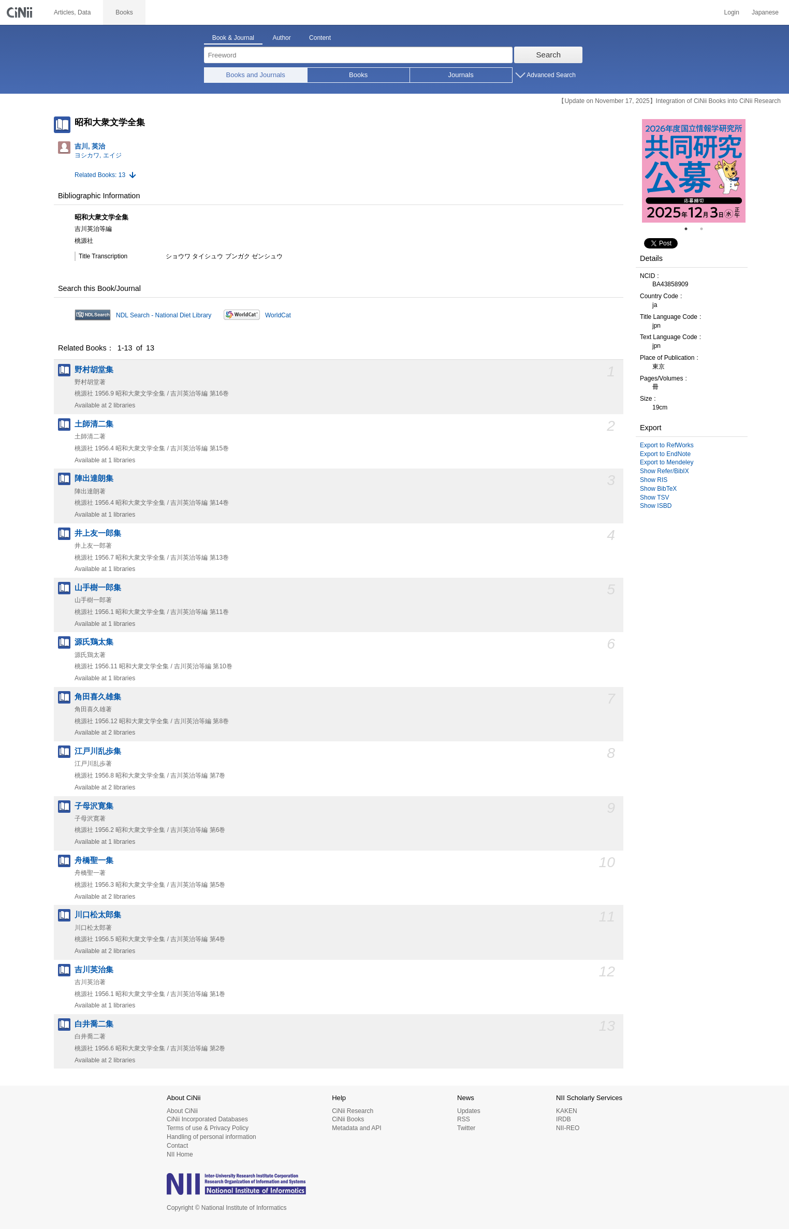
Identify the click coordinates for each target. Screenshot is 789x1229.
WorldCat (278, 315)
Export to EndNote (665, 454)
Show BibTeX (658, 488)
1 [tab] (690, 229)
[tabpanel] (694, 171)
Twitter (466, 1128)
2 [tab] (705, 229)
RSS (463, 1119)
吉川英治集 (94, 969)
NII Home (180, 1154)
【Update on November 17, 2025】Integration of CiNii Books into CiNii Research (669, 101)
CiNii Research (352, 1111)
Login (731, 12)
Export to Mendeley (666, 462)
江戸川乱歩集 (98, 751)
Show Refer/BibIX (664, 471)
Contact (177, 1145)
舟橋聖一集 (94, 860)
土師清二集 (94, 424)
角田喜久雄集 (98, 697)
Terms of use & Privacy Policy (208, 1128)
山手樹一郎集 (98, 587)
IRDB (563, 1119)
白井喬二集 (94, 1024)
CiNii (20, 12)
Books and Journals (255, 75)
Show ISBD (655, 505)
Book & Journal (233, 37)
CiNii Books (348, 1119)
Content (320, 37)
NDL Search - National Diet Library (163, 315)
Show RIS (653, 480)
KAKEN (566, 1111)
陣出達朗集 (94, 478)
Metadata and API (356, 1128)
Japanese (765, 12)
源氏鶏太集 (94, 642)
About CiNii (182, 1111)
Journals (461, 75)
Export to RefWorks (667, 445)
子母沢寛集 (94, 806)
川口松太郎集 (98, 915)
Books (358, 75)
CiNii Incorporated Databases (207, 1119)
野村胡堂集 (94, 369)
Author (281, 37)
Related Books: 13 (100, 175)
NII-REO (567, 1128)
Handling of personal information (211, 1136)
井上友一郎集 (98, 533)
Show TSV (654, 497)
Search (548, 54)
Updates (468, 1111)
